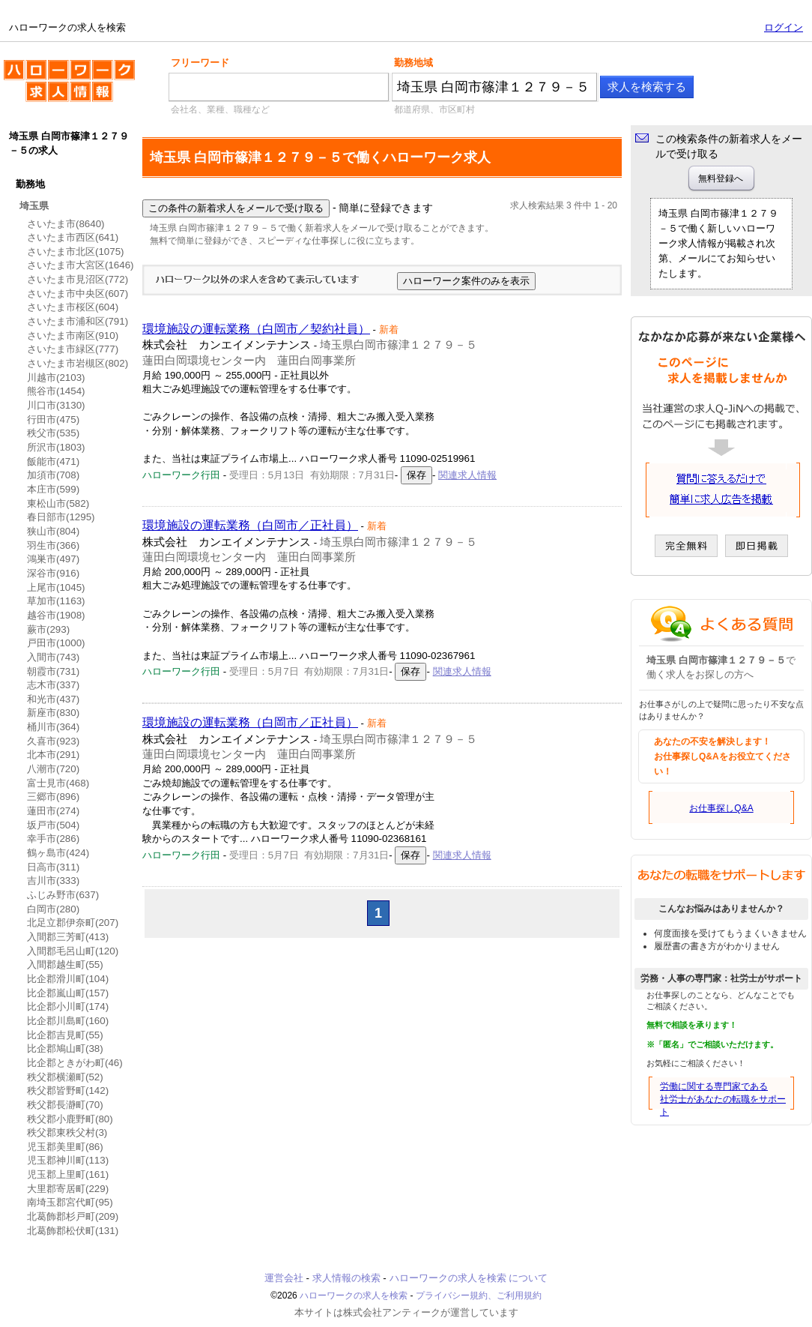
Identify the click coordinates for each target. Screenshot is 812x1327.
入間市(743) (53, 657)
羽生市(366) (53, 545)
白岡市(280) (53, 909)
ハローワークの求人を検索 (69, 87)
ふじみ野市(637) (63, 894)
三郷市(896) (53, 796)
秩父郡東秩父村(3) (67, 1132)
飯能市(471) (53, 461)
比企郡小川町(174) (68, 1006)
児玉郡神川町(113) (68, 1160)
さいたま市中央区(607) (77, 293)
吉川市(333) (53, 880)
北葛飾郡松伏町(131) (72, 1230)
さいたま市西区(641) (72, 237)
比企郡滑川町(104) (68, 978)
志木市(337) (53, 684)
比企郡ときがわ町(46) (75, 1062)
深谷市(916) (53, 573)
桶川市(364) (53, 726)
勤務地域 (413, 62)
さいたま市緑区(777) (72, 349)
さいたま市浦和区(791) (77, 321)
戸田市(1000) (56, 643)
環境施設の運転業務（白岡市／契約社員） (256, 328)
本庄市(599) (53, 489)
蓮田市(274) (53, 810)
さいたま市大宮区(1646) (80, 265)
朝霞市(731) (53, 671)
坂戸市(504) (53, 825)
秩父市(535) (53, 433)
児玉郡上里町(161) (68, 1174)
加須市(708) (53, 475)
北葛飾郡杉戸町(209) (72, 1216)
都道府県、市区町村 (434, 109)
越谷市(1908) (56, 615)
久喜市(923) (53, 741)
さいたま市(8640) (66, 223)
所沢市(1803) (56, 447)
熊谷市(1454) (56, 391)
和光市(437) (53, 699)
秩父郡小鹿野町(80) (70, 1119)
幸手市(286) (53, 838)
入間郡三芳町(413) (68, 936)
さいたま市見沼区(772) (77, 279)
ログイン (783, 27)
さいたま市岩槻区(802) (77, 363)
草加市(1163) (56, 601)
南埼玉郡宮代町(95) (70, 1202)
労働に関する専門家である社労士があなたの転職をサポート (723, 1099)
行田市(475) (53, 419)
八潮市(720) (53, 768)
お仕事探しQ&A (721, 808)
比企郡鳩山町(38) (65, 1048)
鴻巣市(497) (53, 559)
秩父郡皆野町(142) (68, 1090)
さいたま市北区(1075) (75, 251)
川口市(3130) (56, 405)
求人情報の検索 (346, 1278)
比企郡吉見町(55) (65, 1035)
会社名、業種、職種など (220, 109)
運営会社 (283, 1278)
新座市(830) (53, 712)
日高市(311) (53, 867)
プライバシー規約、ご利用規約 (479, 1295)
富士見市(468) (58, 783)
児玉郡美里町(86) (65, 1146)
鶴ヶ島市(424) (58, 852)
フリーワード (200, 62)
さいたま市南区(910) (72, 335)
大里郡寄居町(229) (68, 1188)
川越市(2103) (56, 377)
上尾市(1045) (56, 587)
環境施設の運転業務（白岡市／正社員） (250, 525)
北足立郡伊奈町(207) (72, 922)
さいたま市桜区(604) (72, 307)
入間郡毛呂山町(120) (72, 951)
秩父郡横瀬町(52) (65, 1077)
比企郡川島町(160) (68, 1020)
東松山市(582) (58, 503)
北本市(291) (53, 754)
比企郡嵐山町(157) (68, 993)
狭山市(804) (53, 531)
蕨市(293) (48, 629)
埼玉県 (34, 205)
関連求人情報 (467, 475)
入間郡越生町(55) (65, 964)
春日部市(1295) (61, 517)
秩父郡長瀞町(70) (65, 1104)
